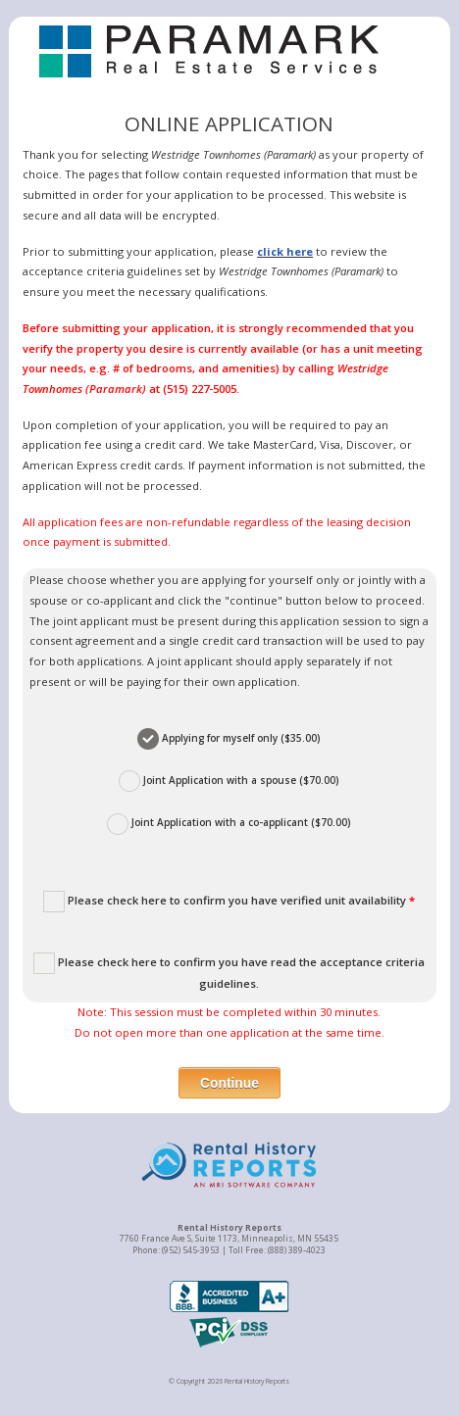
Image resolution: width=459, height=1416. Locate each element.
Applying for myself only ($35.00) (229, 739)
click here (285, 251)
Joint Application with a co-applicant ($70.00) (229, 824)
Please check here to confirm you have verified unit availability (229, 901)
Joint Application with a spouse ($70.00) (229, 781)
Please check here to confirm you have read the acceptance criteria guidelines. (229, 971)
